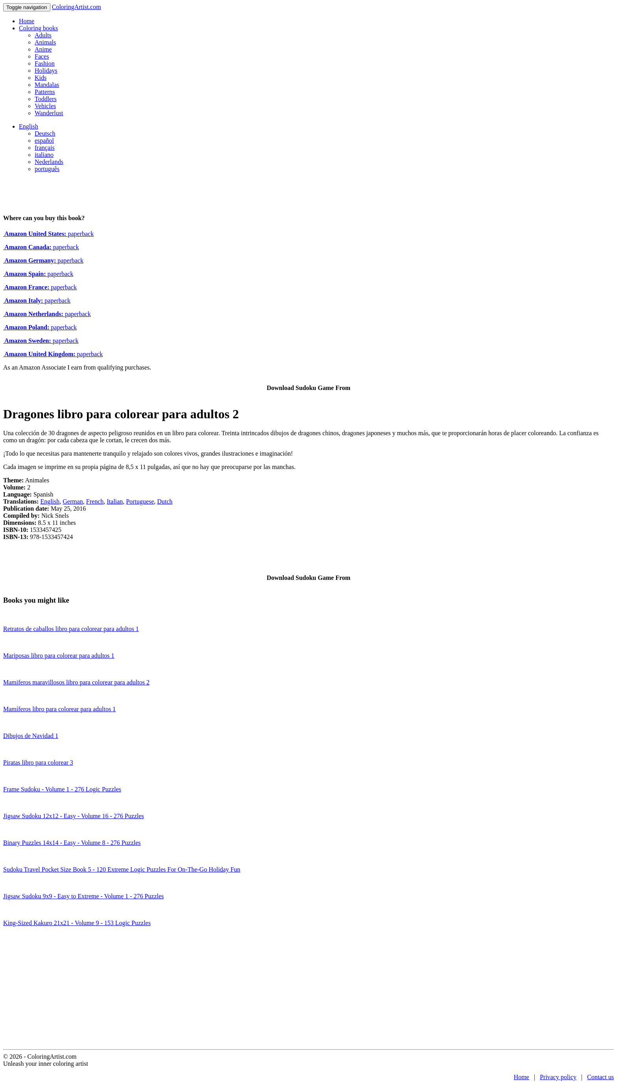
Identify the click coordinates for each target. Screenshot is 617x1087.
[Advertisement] (308, 990)
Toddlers (46, 99)
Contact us (600, 1077)
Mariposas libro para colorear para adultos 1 (59, 655)
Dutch (164, 501)
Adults (43, 35)
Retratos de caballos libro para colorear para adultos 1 (71, 628)
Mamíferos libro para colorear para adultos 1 (59, 709)
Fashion (45, 63)
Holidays (46, 70)
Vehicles (45, 106)
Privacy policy (558, 1077)
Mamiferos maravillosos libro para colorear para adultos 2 (76, 682)
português (47, 169)
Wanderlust (49, 113)
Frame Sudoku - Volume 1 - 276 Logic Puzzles (62, 789)
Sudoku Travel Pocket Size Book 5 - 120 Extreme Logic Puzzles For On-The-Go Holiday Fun (121, 869)
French (94, 501)
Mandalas (47, 84)
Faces (42, 56)
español (44, 140)
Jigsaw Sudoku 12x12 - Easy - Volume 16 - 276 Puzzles (73, 816)
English (28, 126)
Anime (43, 49)
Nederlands (49, 161)
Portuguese (140, 501)
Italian (115, 501)
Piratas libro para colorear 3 (38, 762)
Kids (40, 77)
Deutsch (45, 133)
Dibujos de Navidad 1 (30, 735)
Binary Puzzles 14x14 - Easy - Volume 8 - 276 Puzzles (72, 842)
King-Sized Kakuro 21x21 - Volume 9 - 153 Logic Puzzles (77, 923)
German (73, 501)
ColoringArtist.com (76, 7)
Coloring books (38, 28)
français (45, 147)
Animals (45, 42)
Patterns (45, 91)
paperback (48, 233)
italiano (44, 154)
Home (26, 21)
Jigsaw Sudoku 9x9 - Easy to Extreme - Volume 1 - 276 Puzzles (83, 896)
